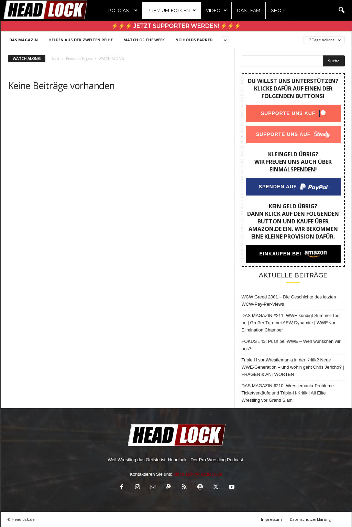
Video (216, 10)
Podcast (123, 10)
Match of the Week (144, 39)
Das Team (248, 10)
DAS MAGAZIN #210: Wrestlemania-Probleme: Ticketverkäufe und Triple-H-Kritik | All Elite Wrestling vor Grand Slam (288, 393)
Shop (278, 10)
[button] (341, 10)
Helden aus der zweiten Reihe (80, 39)
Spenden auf (277, 186)
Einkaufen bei (280, 253)
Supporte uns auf (288, 113)
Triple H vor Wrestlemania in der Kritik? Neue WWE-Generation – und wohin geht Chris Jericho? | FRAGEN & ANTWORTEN (293, 367)
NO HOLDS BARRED (193, 39)
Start (55, 58)
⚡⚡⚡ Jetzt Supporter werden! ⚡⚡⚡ (176, 26)
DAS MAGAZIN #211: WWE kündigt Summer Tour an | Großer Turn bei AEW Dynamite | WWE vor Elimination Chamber (291, 323)
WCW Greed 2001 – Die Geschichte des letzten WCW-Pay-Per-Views (289, 300)
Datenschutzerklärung (310, 519)
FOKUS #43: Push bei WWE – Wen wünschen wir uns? (291, 345)
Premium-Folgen (171, 10)
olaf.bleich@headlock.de (198, 474)
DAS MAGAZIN (23, 39)
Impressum (271, 519)
